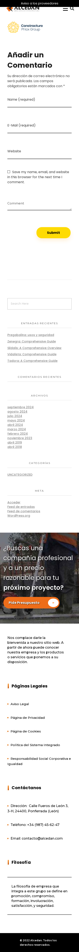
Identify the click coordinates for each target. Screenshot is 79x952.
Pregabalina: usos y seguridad (30, 335)
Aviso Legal (20, 704)
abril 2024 (15, 425)
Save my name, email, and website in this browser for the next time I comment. (38, 177)
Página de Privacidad (28, 718)
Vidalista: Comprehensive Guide (31, 354)
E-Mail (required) (21, 125)
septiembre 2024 (20, 407)
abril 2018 (14, 447)
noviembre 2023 (19, 438)
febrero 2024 (17, 434)
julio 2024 (14, 416)
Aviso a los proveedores (39, 3)
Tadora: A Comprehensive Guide (32, 361)
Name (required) (21, 99)
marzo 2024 (16, 429)
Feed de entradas (21, 507)
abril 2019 (14, 442)
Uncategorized (19, 475)
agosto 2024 (17, 412)
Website (14, 151)
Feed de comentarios (23, 511)
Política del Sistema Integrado (35, 745)
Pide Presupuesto (34, 603)
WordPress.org (18, 516)
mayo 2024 (16, 420)
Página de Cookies (26, 731)
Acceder (13, 502)
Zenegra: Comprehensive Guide (31, 341)
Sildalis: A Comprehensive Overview (34, 348)
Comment (15, 201)
